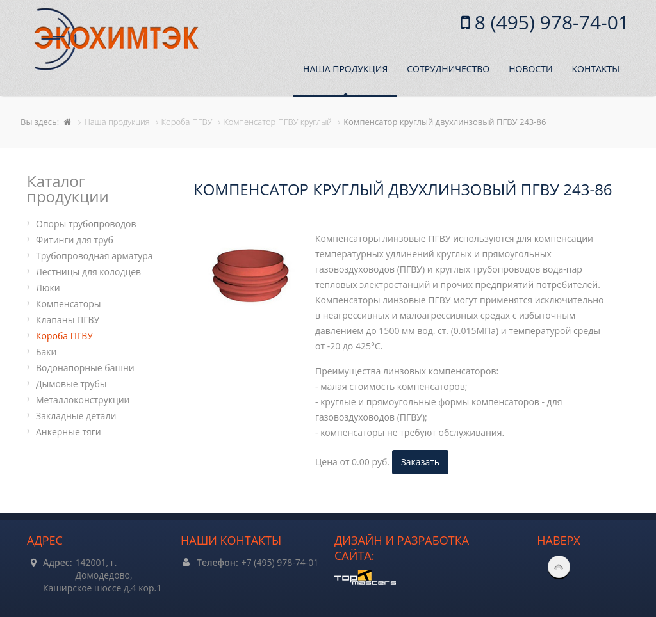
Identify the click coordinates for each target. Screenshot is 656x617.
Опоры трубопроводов (86, 224)
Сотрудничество (448, 69)
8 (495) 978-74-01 (549, 22)
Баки (46, 352)
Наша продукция (345, 69)
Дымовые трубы (71, 384)
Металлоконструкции (82, 400)
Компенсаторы (68, 304)
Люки (48, 288)
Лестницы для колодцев (88, 272)
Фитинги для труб (74, 240)
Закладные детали (76, 416)
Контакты (595, 69)
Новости (530, 69)
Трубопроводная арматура (94, 256)
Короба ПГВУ (64, 336)
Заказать (420, 462)
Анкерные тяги (68, 432)
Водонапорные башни (85, 368)
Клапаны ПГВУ (67, 320)
